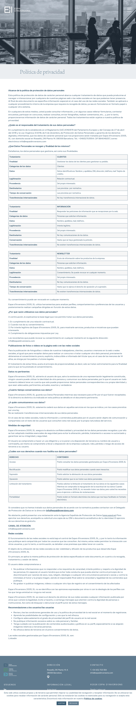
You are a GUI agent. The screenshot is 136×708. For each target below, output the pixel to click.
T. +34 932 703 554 (98, 670)
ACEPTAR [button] (61, 703)
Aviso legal (51, 690)
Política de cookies (93, 698)
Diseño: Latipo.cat (97, 690)
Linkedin (12, 638)
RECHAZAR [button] (73, 703)
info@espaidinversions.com (21, 341)
